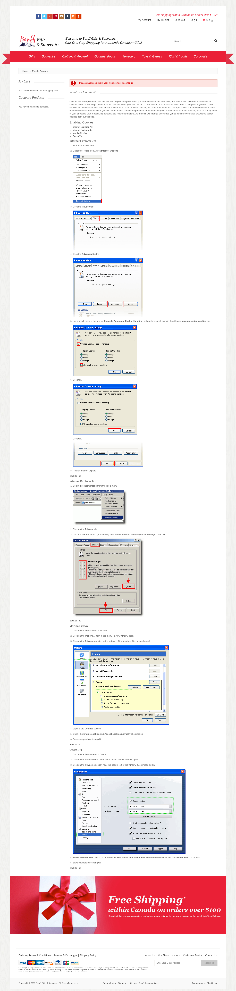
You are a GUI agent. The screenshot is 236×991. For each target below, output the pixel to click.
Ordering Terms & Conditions (35, 954)
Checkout (181, 19)
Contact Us (211, 954)
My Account (146, 19)
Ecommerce (198, 981)
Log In (195, 19)
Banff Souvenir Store (149, 981)
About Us (150, 954)
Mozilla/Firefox (80, 132)
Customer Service (193, 954)
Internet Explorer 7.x (82, 125)
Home (25, 70)
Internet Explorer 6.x (82, 129)
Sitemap (133, 981)
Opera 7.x (77, 135)
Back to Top (75, 474)
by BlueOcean (210, 981)
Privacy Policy (109, 981)
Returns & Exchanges (65, 954)
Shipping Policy (88, 954)
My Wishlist (164, 19)
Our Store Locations (169, 954)
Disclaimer (123, 981)
